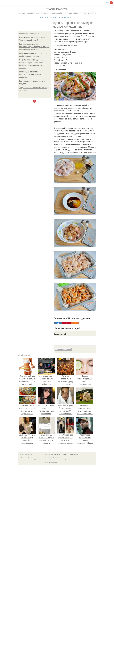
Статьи (53, 17)
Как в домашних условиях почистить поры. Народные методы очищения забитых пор (34, 46)
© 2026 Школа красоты (26, 454)
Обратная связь (74, 454)
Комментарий (60, 334)
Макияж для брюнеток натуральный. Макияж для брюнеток (30, 74)
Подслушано (65, 17)
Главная (43, 17)
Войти (106, 2)
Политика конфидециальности (53, 457)
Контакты (47, 454)
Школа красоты (57, 9)
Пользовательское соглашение (59, 454)
